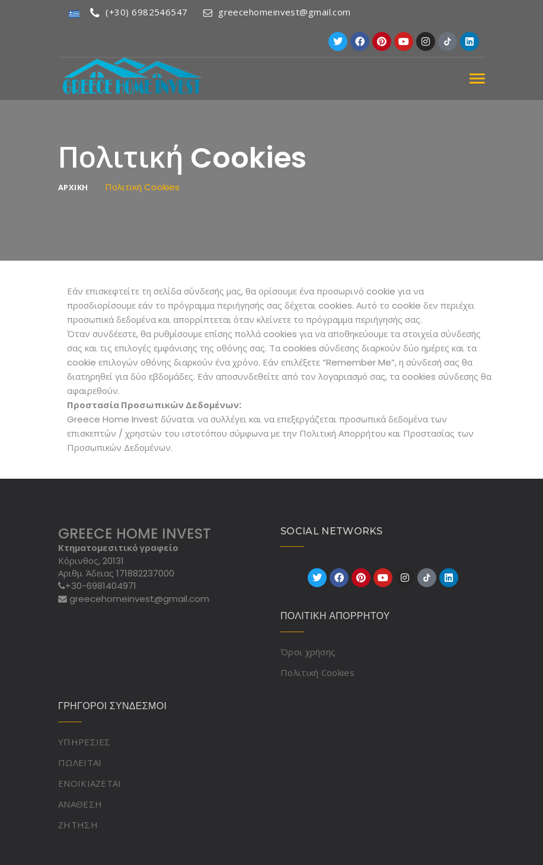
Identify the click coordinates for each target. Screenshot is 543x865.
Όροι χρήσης (308, 652)
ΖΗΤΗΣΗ (78, 825)
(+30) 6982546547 (139, 12)
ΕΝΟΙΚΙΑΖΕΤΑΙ (90, 783)
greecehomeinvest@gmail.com (277, 12)
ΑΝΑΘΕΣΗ (80, 804)
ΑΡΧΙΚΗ (73, 187)
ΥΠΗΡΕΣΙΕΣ (84, 742)
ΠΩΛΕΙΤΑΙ (79, 762)
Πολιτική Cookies (317, 672)
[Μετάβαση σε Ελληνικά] (74, 13)
